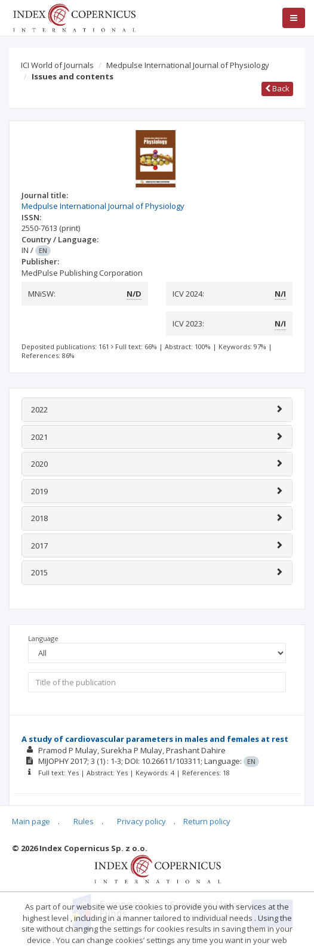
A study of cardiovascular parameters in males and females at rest (154, 739)
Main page (31, 821)
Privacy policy (141, 821)
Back (277, 88)
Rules (83, 821)
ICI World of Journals (57, 65)
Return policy (206, 821)
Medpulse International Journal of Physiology (187, 65)
